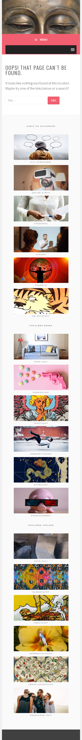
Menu (43, 40)
